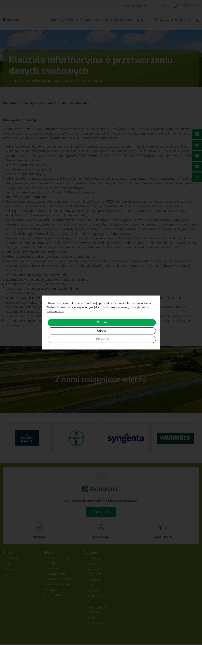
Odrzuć (101, 331)
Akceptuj (101, 322)
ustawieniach (55, 311)
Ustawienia (102, 339)
